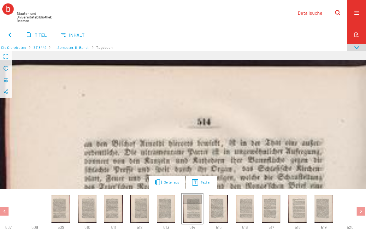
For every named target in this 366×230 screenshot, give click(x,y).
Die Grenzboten (13, 47)
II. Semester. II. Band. (71, 47)
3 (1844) (40, 47)
